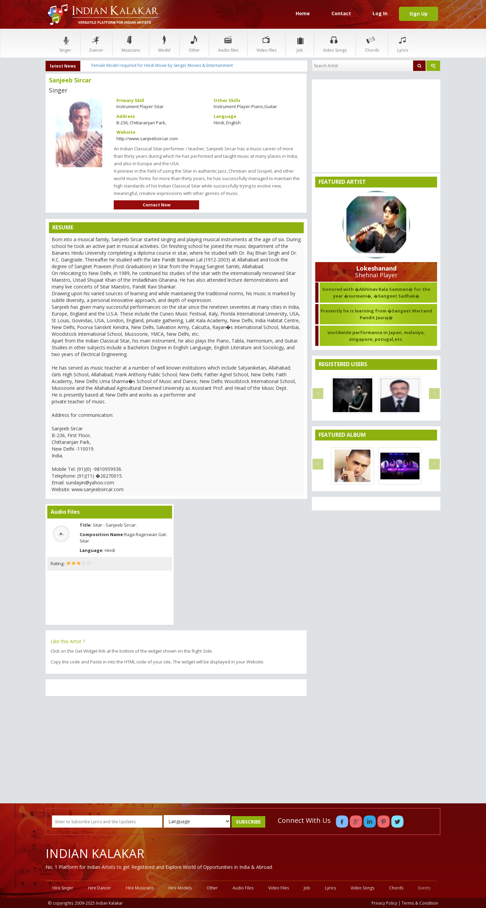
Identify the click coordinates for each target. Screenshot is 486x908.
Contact (341, 13)
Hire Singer (62, 888)
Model (164, 43)
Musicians (131, 43)
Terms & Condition (420, 903)
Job (300, 43)
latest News (63, 66)
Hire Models (180, 888)
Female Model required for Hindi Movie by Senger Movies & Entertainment (162, 65)
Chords (372, 43)
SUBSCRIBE (248, 821)
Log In (380, 13)
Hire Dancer (99, 888)
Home (303, 13)
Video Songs (335, 43)
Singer (65, 43)
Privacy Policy (384, 903)
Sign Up (418, 13)
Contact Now (156, 205)
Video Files (278, 888)
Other (194, 43)
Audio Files (243, 888)
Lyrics (402, 43)
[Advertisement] (176, 750)
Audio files (228, 43)
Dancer (96, 43)
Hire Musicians (140, 888)
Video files (266, 43)
